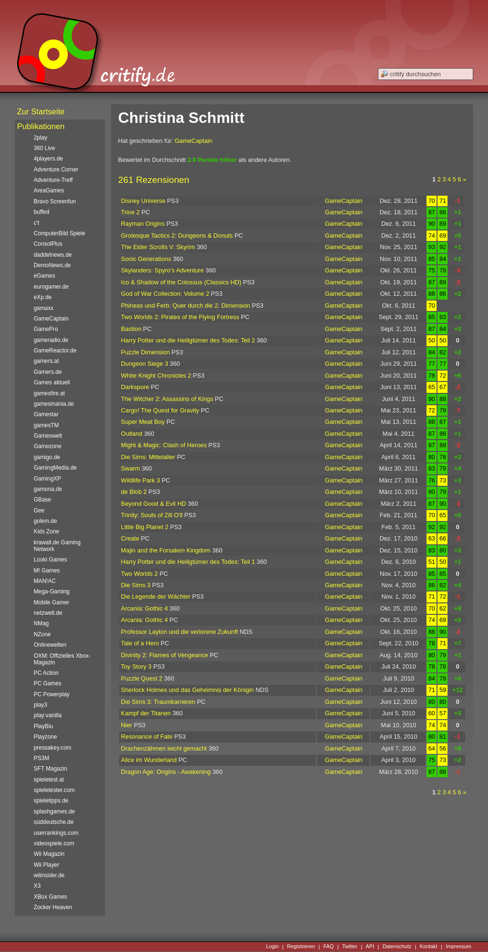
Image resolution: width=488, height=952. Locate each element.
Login (272, 947)
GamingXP (47, 478)
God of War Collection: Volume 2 (165, 293)
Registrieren (301, 947)
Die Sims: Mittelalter (148, 457)
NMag (41, 623)
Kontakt (428, 947)
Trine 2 (130, 212)
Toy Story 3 (136, 666)
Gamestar (46, 414)
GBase (42, 499)
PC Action (46, 673)
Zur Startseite (41, 111)
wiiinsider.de (49, 875)
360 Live (44, 148)
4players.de (48, 158)
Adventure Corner (56, 169)
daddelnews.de (53, 254)
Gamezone (47, 446)
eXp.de (43, 297)
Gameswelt (48, 435)
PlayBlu (43, 726)
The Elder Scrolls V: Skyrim (158, 247)
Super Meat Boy (143, 421)
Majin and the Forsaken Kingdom (166, 550)
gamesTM (46, 425)
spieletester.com (54, 790)
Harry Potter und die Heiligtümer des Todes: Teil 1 (188, 561)
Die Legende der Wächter (156, 596)
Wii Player (46, 865)
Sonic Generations (146, 258)
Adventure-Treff (53, 180)
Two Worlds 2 (139, 573)
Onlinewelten (50, 644)
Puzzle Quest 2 (142, 678)
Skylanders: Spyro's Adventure (162, 270)
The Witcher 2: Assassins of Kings (167, 398)
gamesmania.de (54, 404)
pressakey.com (52, 747)
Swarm (130, 468)
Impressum (458, 947)
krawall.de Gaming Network (57, 545)
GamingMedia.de (55, 467)
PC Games (47, 683)
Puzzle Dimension (145, 352)
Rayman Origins (143, 223)
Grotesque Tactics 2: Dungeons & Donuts (177, 235)
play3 (40, 704)
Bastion (131, 328)
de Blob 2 (134, 491)
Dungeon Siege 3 (144, 363)
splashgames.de (54, 811)
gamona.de (48, 489)
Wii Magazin (49, 854)
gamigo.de (47, 457)
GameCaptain (194, 140)
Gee (39, 510)
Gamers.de (48, 372)
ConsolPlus (48, 244)
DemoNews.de (52, 265)
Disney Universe (143, 200)
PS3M (41, 758)
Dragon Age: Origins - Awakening (166, 771)
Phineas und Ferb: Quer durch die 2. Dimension (185, 305)
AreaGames (49, 190)
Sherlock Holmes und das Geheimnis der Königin (187, 689)
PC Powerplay (52, 694)
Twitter (349, 947)
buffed (42, 212)
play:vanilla (48, 715)
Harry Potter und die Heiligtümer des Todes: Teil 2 (188, 340)
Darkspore (135, 387)
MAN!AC (45, 581)
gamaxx (44, 308)
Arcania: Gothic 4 (144, 608)
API (370, 947)
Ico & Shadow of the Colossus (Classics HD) (181, 282)
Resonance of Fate (147, 736)
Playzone (45, 736)
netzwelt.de (48, 613)
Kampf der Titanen (146, 713)
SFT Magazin (50, 768)
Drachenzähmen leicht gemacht (164, 748)
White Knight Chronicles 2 (156, 375)
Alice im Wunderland (149, 759)
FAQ (329, 947)
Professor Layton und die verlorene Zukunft (179, 631)
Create (130, 538)
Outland (131, 433)
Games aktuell (52, 382)
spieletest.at (49, 779)
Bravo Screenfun (55, 201)
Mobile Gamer (52, 602)
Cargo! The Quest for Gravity (160, 410)
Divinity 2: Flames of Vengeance (164, 655)
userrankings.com (56, 833)
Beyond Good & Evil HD (153, 503)
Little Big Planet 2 (145, 527)
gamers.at (46, 361)
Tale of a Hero (140, 643)
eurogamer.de (51, 286)
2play (40, 137)
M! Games (47, 570)
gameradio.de (51, 340)
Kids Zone (46, 531)
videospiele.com (54, 843)
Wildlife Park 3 (140, 480)
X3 (37, 885)
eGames (44, 275)
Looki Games (50, 559)
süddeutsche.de (54, 822)
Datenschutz (397, 947)
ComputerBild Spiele (59, 233)
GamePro (46, 329)
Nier (126, 725)
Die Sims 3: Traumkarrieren (158, 701)
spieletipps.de (51, 800)
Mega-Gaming (52, 591)
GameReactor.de (55, 350)
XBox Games (50, 896)
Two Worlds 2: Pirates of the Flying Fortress (180, 317)
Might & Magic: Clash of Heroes (164, 445)
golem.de (45, 521)
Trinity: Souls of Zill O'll (152, 515)
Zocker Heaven (53, 907)
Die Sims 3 (136, 585)
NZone (42, 634)
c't (37, 223)
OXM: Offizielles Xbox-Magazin (62, 659)
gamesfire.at (49, 393)
